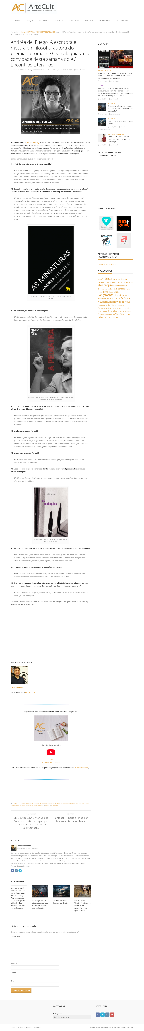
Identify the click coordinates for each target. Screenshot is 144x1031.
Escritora (41, 805)
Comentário (15, 936)
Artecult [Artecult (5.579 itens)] (107, 278)
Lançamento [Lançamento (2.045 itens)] (105, 295)
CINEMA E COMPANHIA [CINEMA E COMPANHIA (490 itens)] (106, 282)
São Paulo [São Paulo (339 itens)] (111, 314)
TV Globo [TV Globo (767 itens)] (114, 317)
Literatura (47, 805)
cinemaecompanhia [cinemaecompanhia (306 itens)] (121, 282)
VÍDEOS (59, 21)
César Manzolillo (17, 687)
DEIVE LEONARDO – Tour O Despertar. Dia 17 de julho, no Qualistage (119, 139)
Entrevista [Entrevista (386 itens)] (101, 289)
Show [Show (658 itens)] (100, 314)
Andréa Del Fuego (45, 803)
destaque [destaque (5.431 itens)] (105, 285)
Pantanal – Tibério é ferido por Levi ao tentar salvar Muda (71, 819)
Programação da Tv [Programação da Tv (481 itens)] (118, 308)
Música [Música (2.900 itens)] (125, 298)
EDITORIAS (44, 21)
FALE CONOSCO (122, 21)
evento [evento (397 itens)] (127, 289)
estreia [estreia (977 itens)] (121, 288)
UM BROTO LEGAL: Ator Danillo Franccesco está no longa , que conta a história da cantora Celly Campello (30, 822)
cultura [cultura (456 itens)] (130, 282)
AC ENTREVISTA (39, 70)
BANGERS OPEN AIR (104, 71)
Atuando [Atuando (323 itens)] (117, 279)
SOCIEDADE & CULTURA (116, 134)
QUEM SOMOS (104, 21)
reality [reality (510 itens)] (128, 308)
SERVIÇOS (29, 21)
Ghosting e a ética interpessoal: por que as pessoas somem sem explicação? (120, 108)
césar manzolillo (67, 803)
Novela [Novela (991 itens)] (101, 301)
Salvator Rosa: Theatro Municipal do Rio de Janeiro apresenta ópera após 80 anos (82, 905)
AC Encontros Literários (25, 803)
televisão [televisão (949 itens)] (102, 317)
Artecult (52, 803)
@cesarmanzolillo (81, 768)
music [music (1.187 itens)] (108, 298)
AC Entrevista (35, 803)
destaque (87, 803)
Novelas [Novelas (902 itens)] (109, 301)
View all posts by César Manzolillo (28, 848)
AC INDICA (111, 103)
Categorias (57, 1014)
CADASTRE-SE (73, 21)
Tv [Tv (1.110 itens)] (108, 317)
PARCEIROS (89, 21)
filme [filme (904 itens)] (105, 291)
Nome (14, 964)
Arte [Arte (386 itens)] (99, 279)
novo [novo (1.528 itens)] (127, 301)
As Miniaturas (58, 803)
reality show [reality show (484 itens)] (102, 311)
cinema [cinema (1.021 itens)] (124, 278)
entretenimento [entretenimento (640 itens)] (120, 286)
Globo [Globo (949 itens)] (116, 291)
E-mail (14, 972)
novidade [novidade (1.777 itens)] (118, 301)
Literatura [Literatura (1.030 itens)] (119, 295)
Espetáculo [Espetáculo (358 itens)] (114, 289)
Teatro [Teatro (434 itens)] (128, 314)
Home (17, 21)
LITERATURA (31, 32)
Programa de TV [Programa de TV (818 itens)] (105, 305)
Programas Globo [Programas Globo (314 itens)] (118, 305)
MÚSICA (100, 86)
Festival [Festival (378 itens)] (100, 292)
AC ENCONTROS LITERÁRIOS (45, 32)
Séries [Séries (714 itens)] (122, 314)
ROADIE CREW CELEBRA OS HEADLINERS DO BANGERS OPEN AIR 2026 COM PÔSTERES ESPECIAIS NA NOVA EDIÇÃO (115, 75)
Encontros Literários (16, 805)
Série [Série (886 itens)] (117, 314)
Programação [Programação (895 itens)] (104, 308)
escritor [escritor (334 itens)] (107, 289)
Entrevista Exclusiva (33, 805)
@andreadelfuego (33, 142)
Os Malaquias (54, 805)
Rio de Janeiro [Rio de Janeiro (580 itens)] (125, 311)
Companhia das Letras (78, 803)
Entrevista (24, 805)
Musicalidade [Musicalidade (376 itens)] (116, 299)
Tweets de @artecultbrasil (107, 264)
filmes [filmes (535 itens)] (111, 292)
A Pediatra (15, 803)
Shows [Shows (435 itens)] (105, 314)
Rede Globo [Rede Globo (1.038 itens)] (113, 311)
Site (12, 981)
